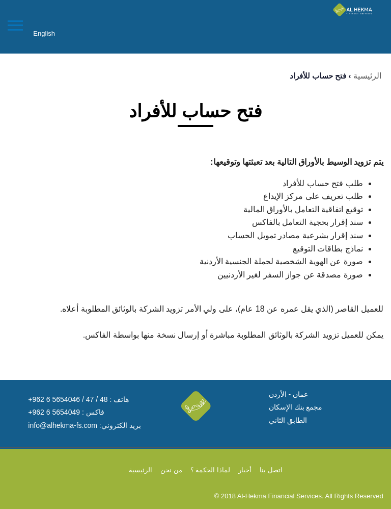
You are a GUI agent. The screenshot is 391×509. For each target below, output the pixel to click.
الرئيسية (367, 75)
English (44, 33)
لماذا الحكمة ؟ (210, 470)
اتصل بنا (271, 470)
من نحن (171, 470)
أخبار (245, 470)
